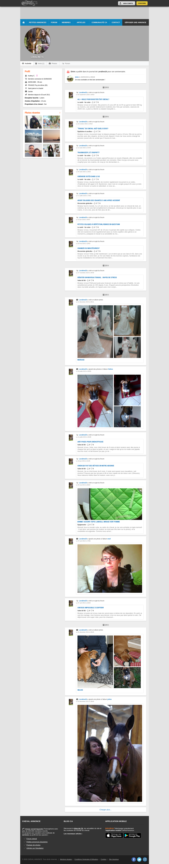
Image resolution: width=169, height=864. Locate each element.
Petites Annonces (37, 22)
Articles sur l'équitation (35, 848)
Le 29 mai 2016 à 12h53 (83, 243)
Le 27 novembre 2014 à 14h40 (85, 272)
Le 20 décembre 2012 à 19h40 (85, 701)
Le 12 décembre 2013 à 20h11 (85, 302)
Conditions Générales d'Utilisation (86, 859)
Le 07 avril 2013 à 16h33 (83, 603)
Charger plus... (106, 810)
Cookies (103, 859)
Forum (54, 22)
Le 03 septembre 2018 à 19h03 (85, 94)
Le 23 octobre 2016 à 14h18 (84, 124)
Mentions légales (66, 859)
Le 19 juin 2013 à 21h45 (83, 461)
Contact (116, 22)
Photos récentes (42, 112)
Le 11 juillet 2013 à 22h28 (83, 437)
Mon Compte (128, 3)
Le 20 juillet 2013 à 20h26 (83, 371)
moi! (109, 539)
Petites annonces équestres (37, 842)
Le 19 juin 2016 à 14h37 (83, 219)
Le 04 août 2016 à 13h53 (83, 171)
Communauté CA (99, 22)
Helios (110, 369)
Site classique (114, 859)
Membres (66, 22)
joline (110, 699)
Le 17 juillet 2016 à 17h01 (83, 195)
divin (77, 77)
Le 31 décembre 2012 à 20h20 (85, 632)
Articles (81, 22)
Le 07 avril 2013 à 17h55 (83, 541)
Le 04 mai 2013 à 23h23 (83, 485)
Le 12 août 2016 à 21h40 (83, 148)
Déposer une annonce (135, 22)
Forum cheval (32, 839)
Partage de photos (33, 845)
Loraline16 (83, 92)
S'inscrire (142, 3)
